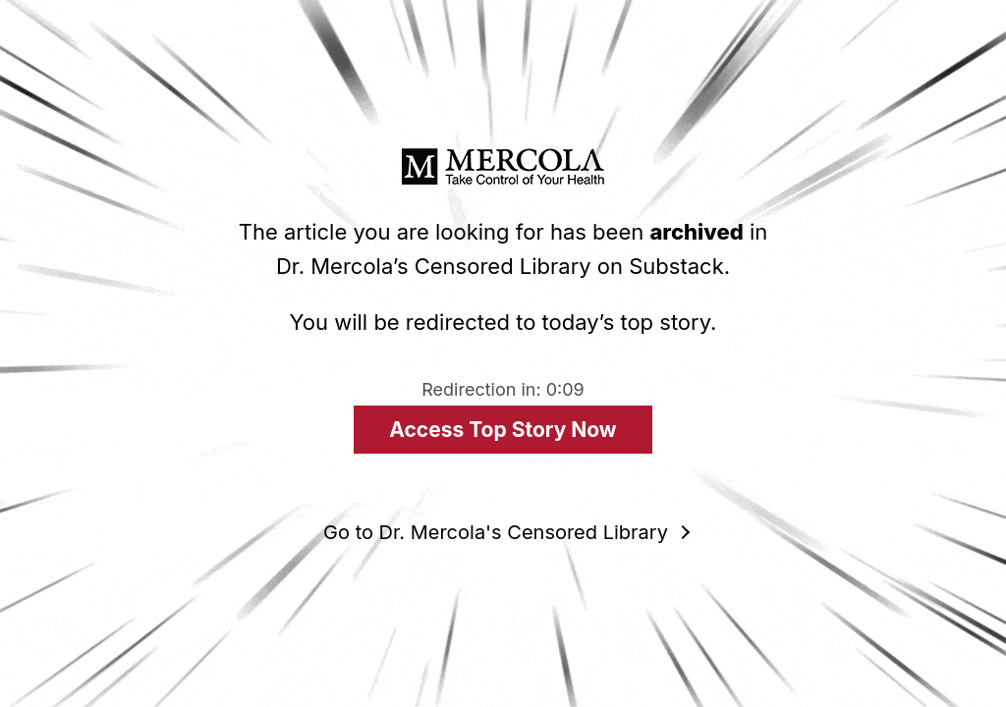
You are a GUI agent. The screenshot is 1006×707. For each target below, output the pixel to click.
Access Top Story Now (502, 429)
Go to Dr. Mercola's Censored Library (495, 532)
